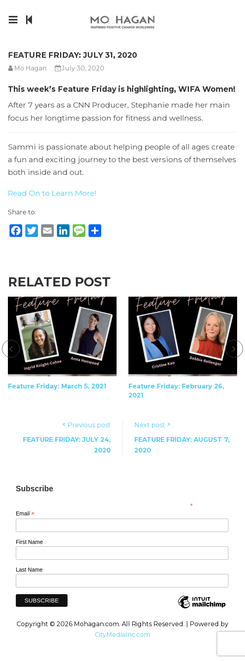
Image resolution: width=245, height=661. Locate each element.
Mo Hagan (30, 68)
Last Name (29, 569)
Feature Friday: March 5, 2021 (57, 386)
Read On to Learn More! (52, 193)
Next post (149, 425)
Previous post (89, 425)
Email (25, 513)
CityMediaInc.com (122, 634)
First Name (29, 542)
